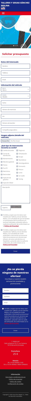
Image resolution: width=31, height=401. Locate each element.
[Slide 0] (13, 45)
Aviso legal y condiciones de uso (15, 377)
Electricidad (5, 174)
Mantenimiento (7, 159)
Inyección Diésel (7, 183)
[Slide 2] (16, 45)
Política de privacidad (15, 379)
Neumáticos (21, 160)
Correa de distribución (6, 154)
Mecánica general (7, 162)
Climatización (22, 154)
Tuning (20, 179)
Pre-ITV (4, 168)
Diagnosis (21, 150)
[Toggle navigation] (3, 13)
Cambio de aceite (7, 150)
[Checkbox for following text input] (15, 141)
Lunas (19, 173)
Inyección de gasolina (6, 178)
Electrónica (5, 171)
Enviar (15, 251)
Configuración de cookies (15, 384)
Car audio (21, 176)
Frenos (4, 165)
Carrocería (21, 166)
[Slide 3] (17, 45)
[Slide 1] (14, 45)
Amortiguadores (23, 163)
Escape (20, 157)
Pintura (20, 169)
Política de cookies (15, 381)
